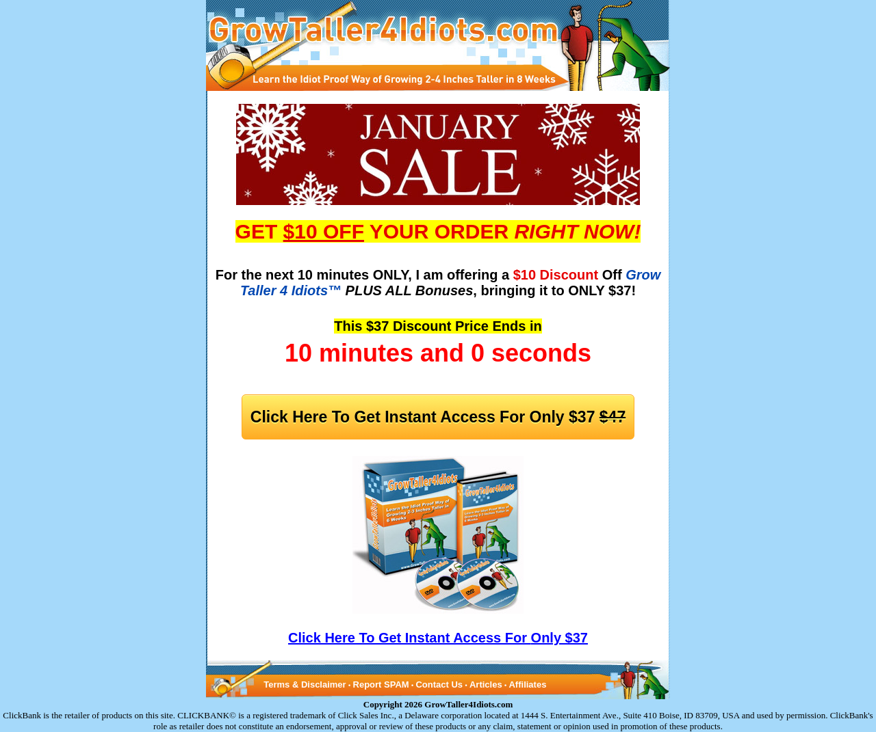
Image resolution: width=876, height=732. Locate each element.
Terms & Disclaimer (304, 684)
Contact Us (439, 684)
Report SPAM (381, 684)
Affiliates (527, 684)
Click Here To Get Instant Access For (438, 417)
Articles (485, 684)
